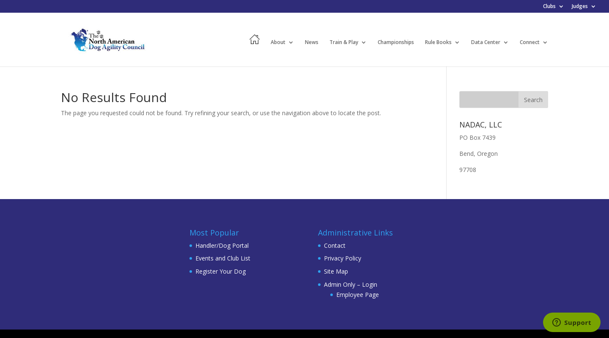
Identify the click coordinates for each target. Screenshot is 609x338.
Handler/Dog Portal (222, 245)
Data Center (485, 42)
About (278, 42)
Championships (396, 42)
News (311, 42)
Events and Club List (222, 258)
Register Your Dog (220, 271)
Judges (580, 7)
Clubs (549, 7)
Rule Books (438, 42)
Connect (530, 42)
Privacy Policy (342, 258)
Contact (335, 245)
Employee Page (357, 295)
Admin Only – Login (350, 284)
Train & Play (343, 42)
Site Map (336, 271)
